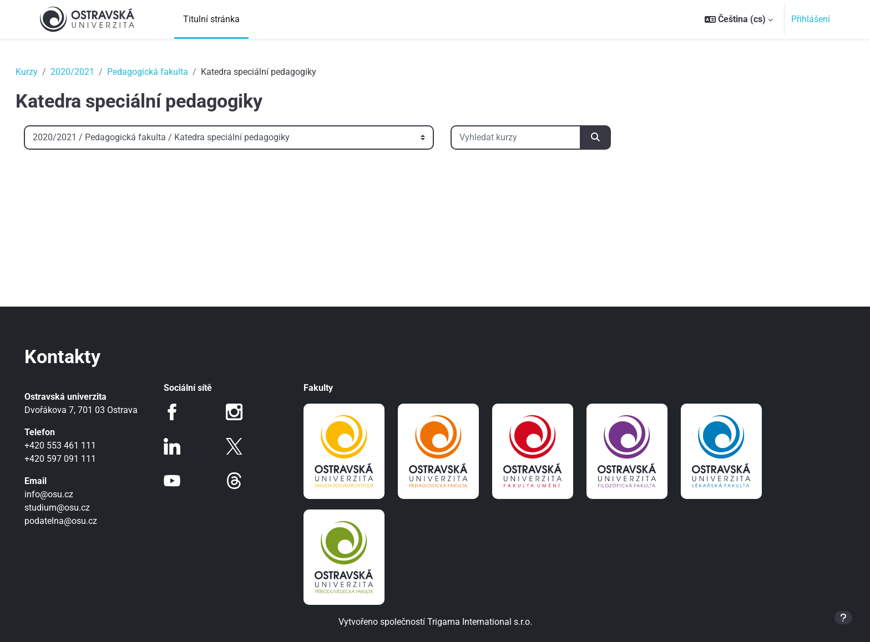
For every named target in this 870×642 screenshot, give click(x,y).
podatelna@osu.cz (76, 521)
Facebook (182, 412)
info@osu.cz (64, 494)
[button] (739, 19)
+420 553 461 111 (76, 445)
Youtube (182, 480)
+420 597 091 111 (76, 459)
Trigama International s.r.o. (479, 621)
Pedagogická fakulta (163, 72)
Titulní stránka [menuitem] (211, 19)
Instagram (239, 412)
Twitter (239, 446)
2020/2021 (88, 72)
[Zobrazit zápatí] (843, 617)
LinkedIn (182, 446)
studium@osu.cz (72, 507)
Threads (239, 480)
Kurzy (42, 72)
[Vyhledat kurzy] (531, 137)
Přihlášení (810, 19)
